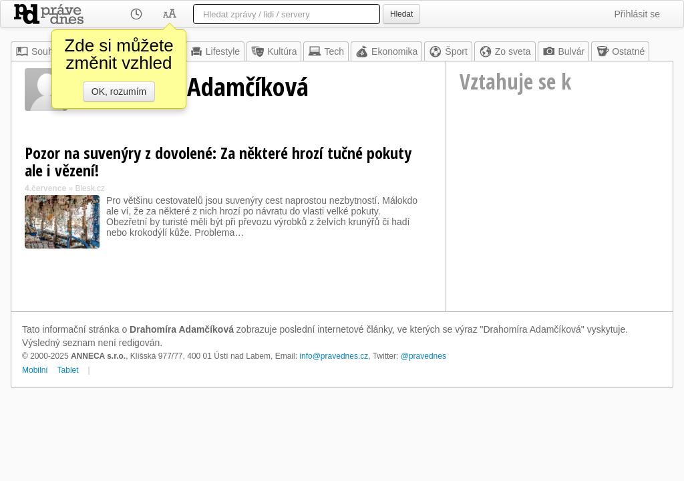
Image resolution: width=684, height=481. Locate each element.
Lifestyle (215, 51)
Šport (448, 51)
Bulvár (563, 51)
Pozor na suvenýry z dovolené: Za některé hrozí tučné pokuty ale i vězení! (218, 161)
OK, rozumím (119, 91)
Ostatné (620, 51)
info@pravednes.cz (333, 356)
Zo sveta (505, 51)
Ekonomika (386, 51)
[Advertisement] (559, 221)
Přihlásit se (637, 14)
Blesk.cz (90, 188)
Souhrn (38, 51)
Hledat (401, 14)
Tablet (68, 370)
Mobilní (35, 370)
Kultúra (274, 51)
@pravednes (423, 356)
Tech (326, 51)
